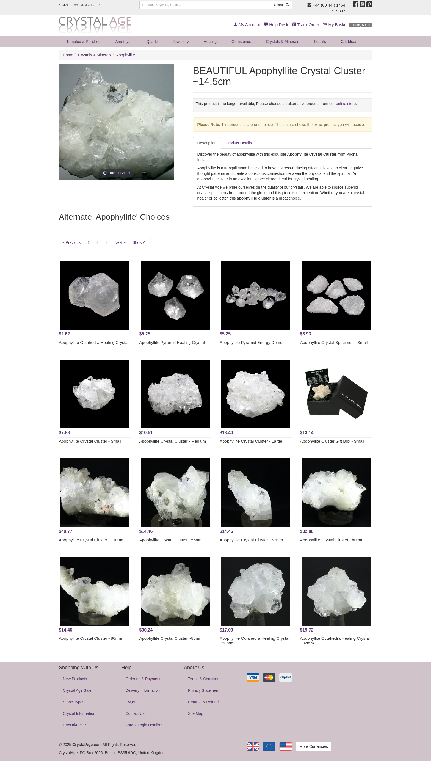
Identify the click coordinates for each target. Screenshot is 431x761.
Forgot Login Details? (144, 725)
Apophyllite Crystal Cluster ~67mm (251, 539)
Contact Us (135, 713)
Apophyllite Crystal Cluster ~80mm (332, 539)
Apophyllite (125, 55)
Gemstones (241, 41)
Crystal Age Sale (77, 690)
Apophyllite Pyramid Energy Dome (251, 342)
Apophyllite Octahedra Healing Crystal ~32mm (335, 640)
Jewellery (181, 41)
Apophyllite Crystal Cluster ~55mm (171, 539)
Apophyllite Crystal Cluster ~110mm (92, 539)
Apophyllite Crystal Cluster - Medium (172, 441)
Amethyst (123, 41)
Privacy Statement (203, 690)
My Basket (347, 24)
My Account (246, 24)
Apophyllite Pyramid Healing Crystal (172, 342)
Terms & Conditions (204, 679)
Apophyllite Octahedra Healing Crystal (93, 342)
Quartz (152, 41)
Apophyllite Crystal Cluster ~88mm (171, 638)
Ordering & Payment (143, 679)
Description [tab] (207, 143)
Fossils (320, 41)
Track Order (305, 24)
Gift (349, 41)
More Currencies (313, 746)
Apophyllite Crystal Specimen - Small (334, 342)
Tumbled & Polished (83, 41)
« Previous (71, 242)
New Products (75, 679)
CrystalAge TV (75, 725)
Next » (120, 242)
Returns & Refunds (204, 702)
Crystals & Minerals (282, 41)
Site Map (195, 713)
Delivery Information (143, 690)
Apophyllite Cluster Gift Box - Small (332, 441)
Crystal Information (79, 713)
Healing (210, 41)
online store (346, 103)
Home (68, 55)
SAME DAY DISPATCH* (79, 5)
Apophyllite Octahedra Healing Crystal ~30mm (254, 640)
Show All (139, 242)
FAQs (130, 702)
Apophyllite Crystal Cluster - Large (251, 441)
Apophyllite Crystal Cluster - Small (90, 441)
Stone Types (73, 702)
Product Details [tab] (239, 143)
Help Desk (276, 24)
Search (281, 5)
